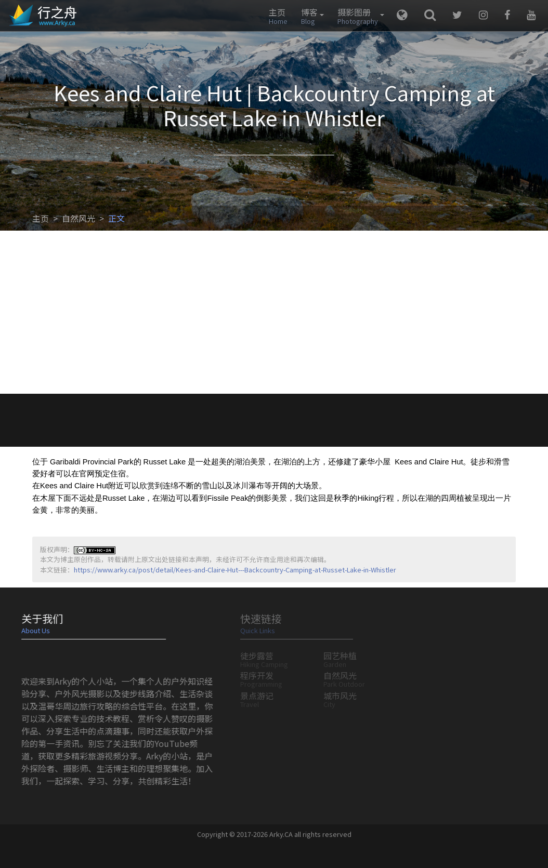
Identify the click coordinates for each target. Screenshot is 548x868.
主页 (40, 218)
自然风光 (78, 218)
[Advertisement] (274, 316)
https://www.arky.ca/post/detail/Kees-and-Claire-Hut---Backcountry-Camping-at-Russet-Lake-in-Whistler (235, 570)
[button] (310, 15)
